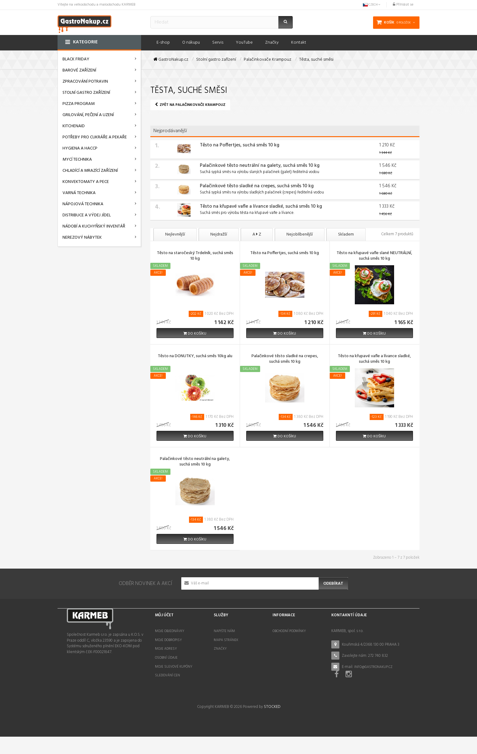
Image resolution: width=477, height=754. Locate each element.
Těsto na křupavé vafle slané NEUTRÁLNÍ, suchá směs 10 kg (374, 256)
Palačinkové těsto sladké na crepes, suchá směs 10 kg (257, 186)
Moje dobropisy (168, 640)
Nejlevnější (175, 234)
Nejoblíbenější (299, 234)
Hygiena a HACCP (79, 148)
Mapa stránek (226, 640)
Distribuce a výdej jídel (86, 215)
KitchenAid (73, 126)
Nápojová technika (82, 204)
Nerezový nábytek (82, 237)
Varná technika (79, 193)
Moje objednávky (169, 631)
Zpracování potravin (85, 81)
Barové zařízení (79, 70)
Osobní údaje (166, 658)
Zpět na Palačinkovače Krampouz (190, 105)
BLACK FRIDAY (75, 59)
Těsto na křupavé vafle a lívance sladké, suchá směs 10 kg (261, 206)
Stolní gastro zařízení (86, 92)
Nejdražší (218, 234)
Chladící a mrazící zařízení (90, 170)
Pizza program (78, 103)
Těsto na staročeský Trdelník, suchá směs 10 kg (195, 256)
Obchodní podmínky (289, 631)
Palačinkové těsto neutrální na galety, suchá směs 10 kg (260, 166)
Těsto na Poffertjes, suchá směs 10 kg (239, 145)
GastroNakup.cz (170, 60)
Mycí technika (77, 159)
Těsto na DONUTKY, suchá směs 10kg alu (195, 356)
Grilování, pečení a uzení (88, 115)
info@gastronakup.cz (373, 667)
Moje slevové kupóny (173, 667)
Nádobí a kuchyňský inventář (93, 226)
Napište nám (224, 631)
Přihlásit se (403, 5)
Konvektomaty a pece (85, 181)
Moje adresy (166, 649)
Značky (220, 649)
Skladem (346, 234)
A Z (256, 234)
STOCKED (272, 724)
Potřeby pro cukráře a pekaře (94, 137)
